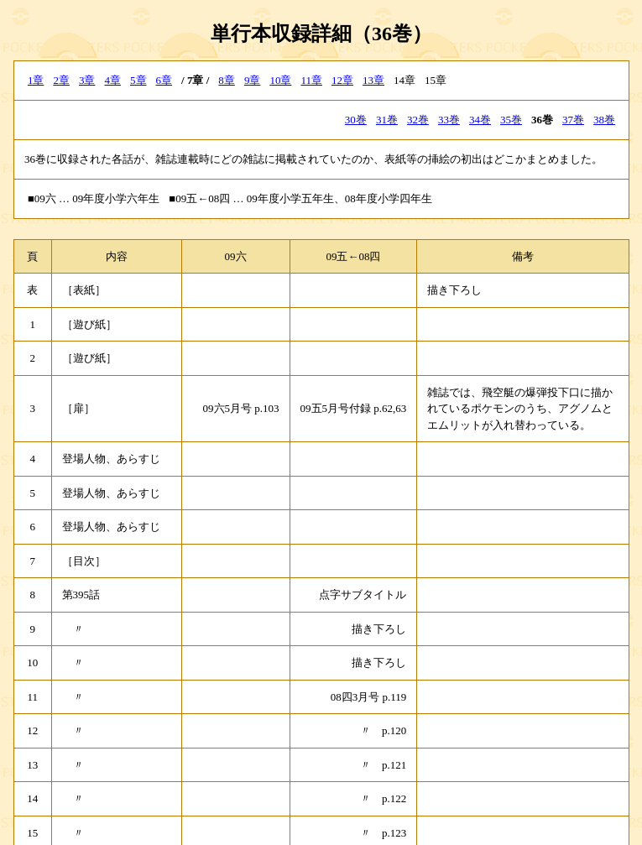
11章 (311, 80)
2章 (61, 80)
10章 (280, 80)
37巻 (573, 119)
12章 (342, 80)
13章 (373, 80)
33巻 (449, 119)
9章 (252, 80)
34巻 (480, 119)
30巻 (356, 119)
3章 (87, 80)
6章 (164, 80)
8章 (226, 80)
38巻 (604, 119)
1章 (36, 80)
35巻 (511, 119)
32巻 (418, 119)
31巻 (387, 119)
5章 (138, 80)
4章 (112, 80)
